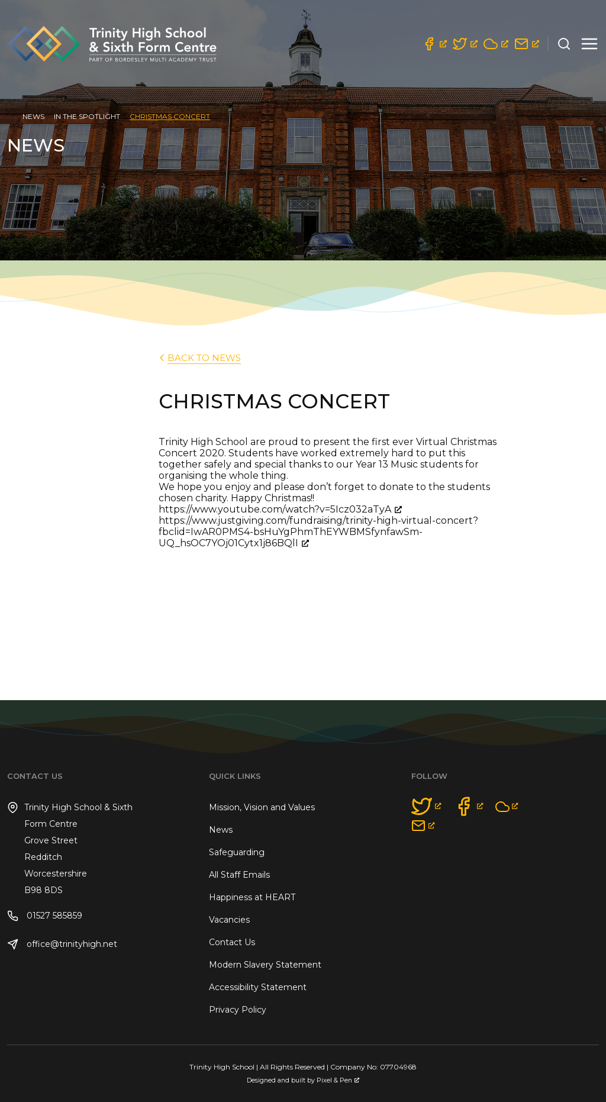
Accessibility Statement (258, 987)
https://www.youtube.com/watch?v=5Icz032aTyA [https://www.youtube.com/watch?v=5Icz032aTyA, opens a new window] (280, 509)
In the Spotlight (87, 116)
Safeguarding (237, 852)
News (33, 116)
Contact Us (232, 942)
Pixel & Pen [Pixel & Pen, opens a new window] (338, 1080)
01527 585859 (44, 915)
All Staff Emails (239, 874)
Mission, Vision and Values (262, 807)
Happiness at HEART (252, 897)
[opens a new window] (434, 43)
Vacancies (229, 919)
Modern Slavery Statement (265, 964)
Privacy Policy (237, 1009)
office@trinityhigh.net (62, 944)
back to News (198, 357)
